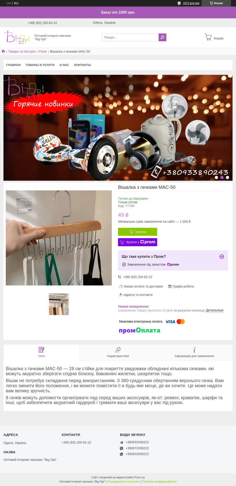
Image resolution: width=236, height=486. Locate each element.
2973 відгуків (191, 3)
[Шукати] (162, 37)
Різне (43, 51)
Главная (13, 65)
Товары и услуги (40, 65)
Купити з (140, 242)
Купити (141, 232)
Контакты (82, 65)
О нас (64, 65)
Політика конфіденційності (159, 481)
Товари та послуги (21, 51)
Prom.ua (139, 477)
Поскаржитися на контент (123, 481)
